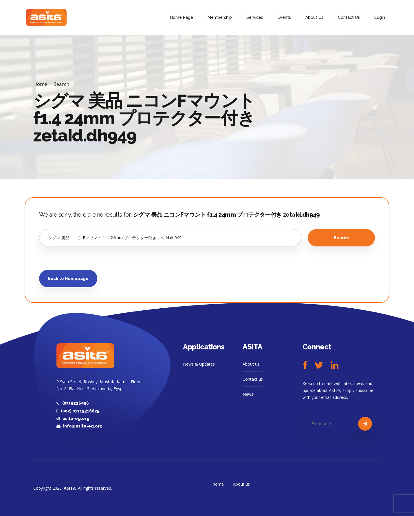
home (218, 484)
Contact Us (349, 17)
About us (251, 364)
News (248, 394)
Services (254, 17)
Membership (220, 17)
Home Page (181, 17)
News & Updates (199, 364)
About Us (314, 17)
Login (379, 17)
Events (284, 17)
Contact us (253, 379)
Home (40, 84)
